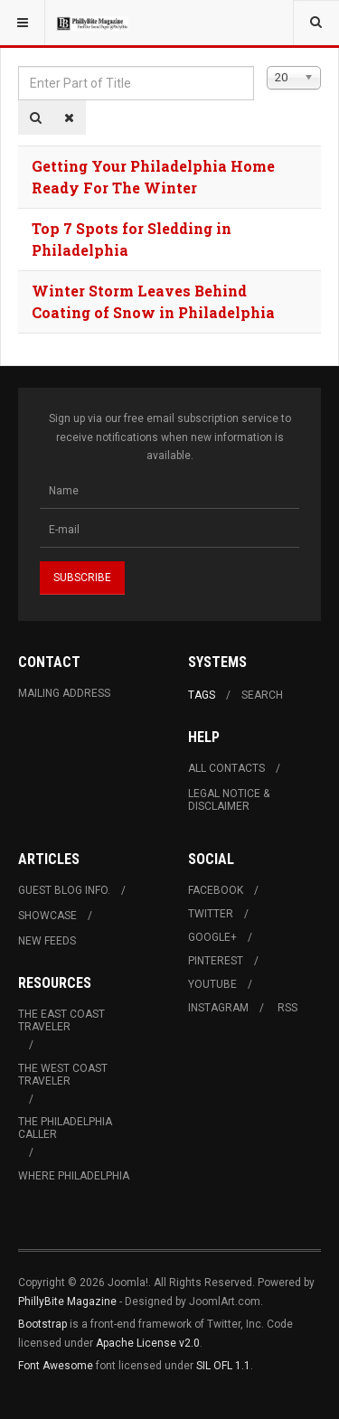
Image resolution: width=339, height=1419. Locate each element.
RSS (287, 1007)
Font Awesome (55, 1365)
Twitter (210, 913)
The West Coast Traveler (63, 1074)
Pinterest (215, 960)
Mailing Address (64, 693)
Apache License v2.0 (148, 1343)
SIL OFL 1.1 (223, 1365)
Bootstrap (42, 1324)
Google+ (212, 937)
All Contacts (226, 768)
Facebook (215, 890)
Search (262, 695)
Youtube (212, 984)
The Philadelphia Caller (65, 1128)
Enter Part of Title (18, 66)
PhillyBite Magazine (67, 1301)
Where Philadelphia (73, 1176)
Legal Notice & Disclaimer (228, 800)
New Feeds (47, 941)
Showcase (47, 915)
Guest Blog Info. (64, 890)
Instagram (218, 1007)
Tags (201, 695)
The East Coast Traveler (61, 1020)
